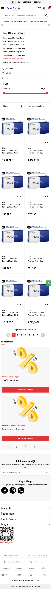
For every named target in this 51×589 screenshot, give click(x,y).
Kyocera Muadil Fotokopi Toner (14, 48)
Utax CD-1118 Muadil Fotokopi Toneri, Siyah (10, 152)
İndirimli (6, 73)
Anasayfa (5, 22)
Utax (4, 148)
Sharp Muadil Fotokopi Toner (13, 52)
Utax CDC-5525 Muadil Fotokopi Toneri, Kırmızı (36, 314)
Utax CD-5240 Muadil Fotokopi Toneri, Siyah (36, 260)
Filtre (12, 106)
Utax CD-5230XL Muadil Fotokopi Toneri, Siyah (36, 206)
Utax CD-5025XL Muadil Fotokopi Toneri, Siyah (36, 152)
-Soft (13, 586)
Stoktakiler (7, 68)
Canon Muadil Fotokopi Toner (13, 41)
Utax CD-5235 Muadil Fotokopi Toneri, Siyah (10, 260)
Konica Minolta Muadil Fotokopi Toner (16, 62)
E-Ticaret (18, 586)
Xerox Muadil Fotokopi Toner (13, 38)
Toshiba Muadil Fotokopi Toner (14, 55)
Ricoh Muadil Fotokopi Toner (13, 45)
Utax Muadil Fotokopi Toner (13, 59)
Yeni (5, 78)
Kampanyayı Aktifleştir (25, 390)
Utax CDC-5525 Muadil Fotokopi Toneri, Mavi (10, 314)
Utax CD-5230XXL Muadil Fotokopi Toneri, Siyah (11, 206)
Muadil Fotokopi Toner (18, 22)
